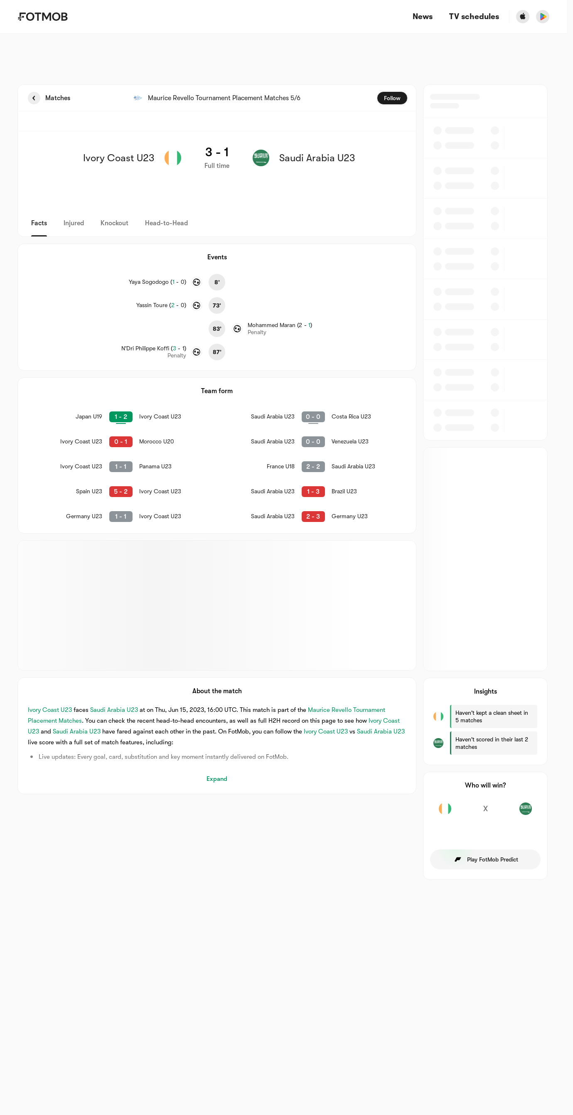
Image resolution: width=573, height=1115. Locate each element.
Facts (39, 223)
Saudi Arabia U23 (114, 710)
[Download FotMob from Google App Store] (542, 16)
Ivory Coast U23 (50, 710)
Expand (217, 779)
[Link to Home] (42, 16)
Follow (392, 98)
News (423, 17)
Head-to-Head (166, 223)
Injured (74, 223)
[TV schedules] (474, 17)
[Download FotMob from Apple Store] (522, 16)
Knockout (114, 223)
